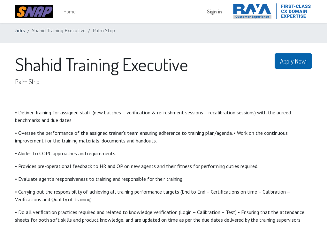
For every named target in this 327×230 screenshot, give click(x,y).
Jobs (20, 30)
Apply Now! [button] (293, 61)
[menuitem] (69, 11)
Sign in (214, 11)
